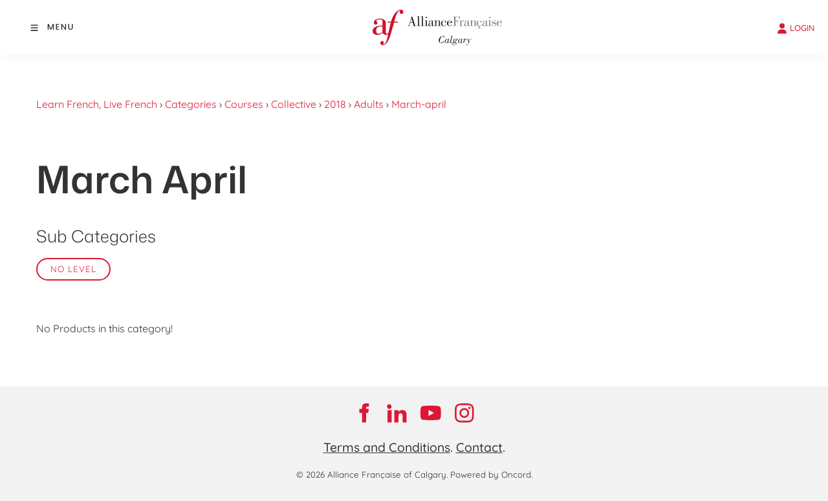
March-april (418, 104)
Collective (293, 104)
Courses (243, 104)
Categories (191, 104)
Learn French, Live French (96, 104)
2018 (335, 104)
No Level (73, 269)
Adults (369, 104)
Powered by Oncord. (491, 474)
